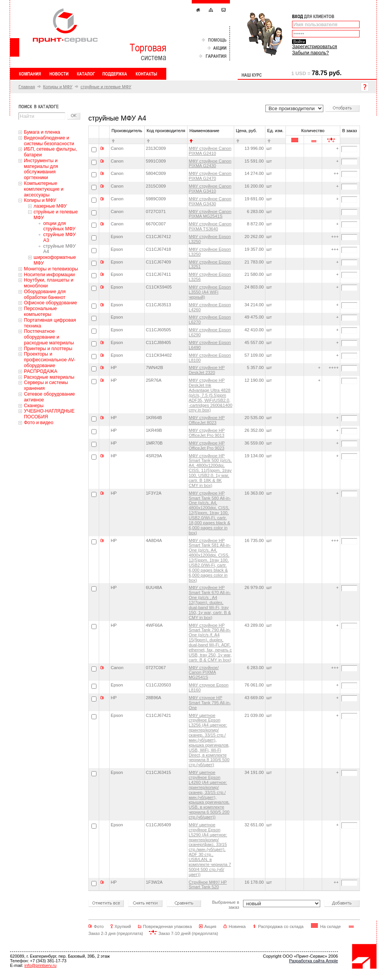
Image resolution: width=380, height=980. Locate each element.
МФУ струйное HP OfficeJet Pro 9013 (207, 433)
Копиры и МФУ (58, 86)
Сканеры (34, 405)
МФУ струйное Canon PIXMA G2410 (210, 151)
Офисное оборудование (50, 302)
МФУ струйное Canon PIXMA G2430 (210, 163)
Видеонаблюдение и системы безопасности (49, 140)
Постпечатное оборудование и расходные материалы (49, 337)
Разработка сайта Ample (313, 960)
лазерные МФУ (50, 206)
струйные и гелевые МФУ (106, 86)
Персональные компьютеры (40, 311)
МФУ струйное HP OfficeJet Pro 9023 (207, 445)
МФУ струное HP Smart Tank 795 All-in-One (210, 702)
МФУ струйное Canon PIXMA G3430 (210, 201)
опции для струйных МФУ (59, 226)
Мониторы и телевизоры (51, 269)
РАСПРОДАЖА (40, 371)
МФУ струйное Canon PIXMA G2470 (210, 176)
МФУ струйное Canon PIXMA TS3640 (210, 226)
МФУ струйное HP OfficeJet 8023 (207, 420)
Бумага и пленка (42, 132)
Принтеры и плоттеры (48, 348)
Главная (27, 86)
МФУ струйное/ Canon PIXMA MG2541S (204, 672)
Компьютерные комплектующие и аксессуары (43, 189)
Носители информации (49, 274)
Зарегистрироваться (314, 46)
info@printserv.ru (40, 965)
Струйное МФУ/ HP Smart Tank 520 (208, 884)
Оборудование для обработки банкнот (45, 294)
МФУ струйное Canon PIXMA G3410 (210, 188)
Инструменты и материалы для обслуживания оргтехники (41, 169)
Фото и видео (38, 422)
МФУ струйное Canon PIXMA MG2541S (210, 214)
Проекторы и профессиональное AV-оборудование (49, 359)
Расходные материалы (49, 377)
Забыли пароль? (310, 52)
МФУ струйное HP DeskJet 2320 (207, 370)
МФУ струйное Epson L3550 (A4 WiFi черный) (210, 292)
